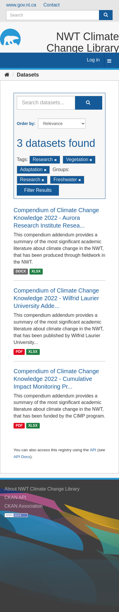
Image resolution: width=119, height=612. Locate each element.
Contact (51, 4)
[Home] (6, 75)
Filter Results (38, 190)
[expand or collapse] (109, 61)
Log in (93, 59)
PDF (19, 352)
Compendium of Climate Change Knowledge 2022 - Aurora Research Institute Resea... (56, 218)
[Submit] (106, 15)
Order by (25, 123)
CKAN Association (23, 506)
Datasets (28, 75)
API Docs (22, 456)
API (93, 450)
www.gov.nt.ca (21, 4)
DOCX (21, 272)
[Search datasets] (59, 15)
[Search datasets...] (46, 103)
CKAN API (15, 497)
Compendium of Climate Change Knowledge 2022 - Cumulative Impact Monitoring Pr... (56, 379)
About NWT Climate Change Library (42, 488)
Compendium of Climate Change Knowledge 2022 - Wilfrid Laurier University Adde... (56, 298)
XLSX (36, 272)
